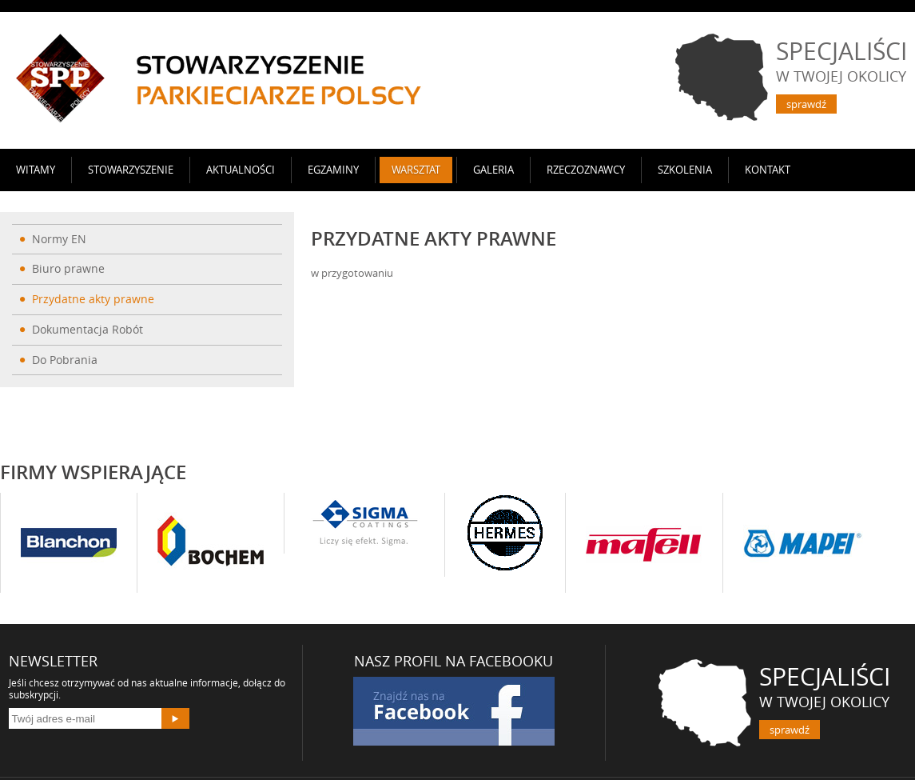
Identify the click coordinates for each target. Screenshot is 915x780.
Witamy (35, 169)
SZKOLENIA (685, 169)
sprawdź (806, 104)
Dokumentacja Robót (87, 329)
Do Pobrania (64, 359)
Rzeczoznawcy (586, 169)
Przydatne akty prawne (93, 298)
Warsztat (416, 169)
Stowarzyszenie (130, 169)
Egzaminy (333, 169)
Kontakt (767, 169)
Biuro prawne (68, 268)
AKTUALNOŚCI (240, 169)
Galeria (493, 169)
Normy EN (59, 238)
